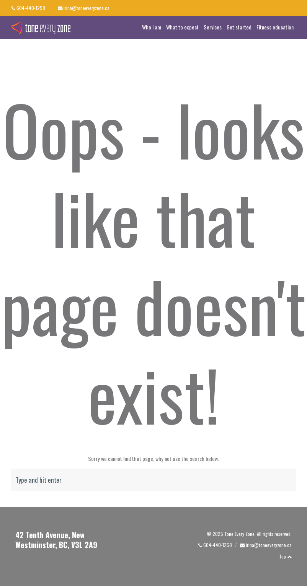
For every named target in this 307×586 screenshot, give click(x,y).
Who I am (151, 27)
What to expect (182, 27)
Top (285, 556)
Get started (239, 27)
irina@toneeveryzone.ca (86, 7)
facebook (280, 7)
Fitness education (275, 27)
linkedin (295, 7)
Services (213, 27)
